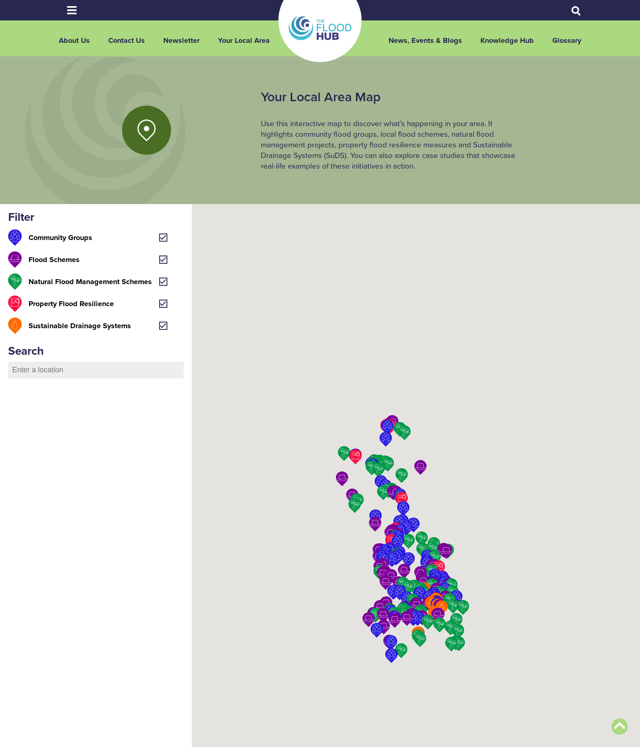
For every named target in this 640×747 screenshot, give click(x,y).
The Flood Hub (320, 28)
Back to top (619, 726)
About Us (74, 40)
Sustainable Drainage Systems (80, 325)
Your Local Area (244, 40)
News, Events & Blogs (425, 40)
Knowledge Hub (507, 40)
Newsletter (181, 40)
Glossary (566, 40)
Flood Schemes (54, 259)
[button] (437, 615)
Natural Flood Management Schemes (90, 281)
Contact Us (126, 40)
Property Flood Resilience (71, 303)
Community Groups (60, 237)
